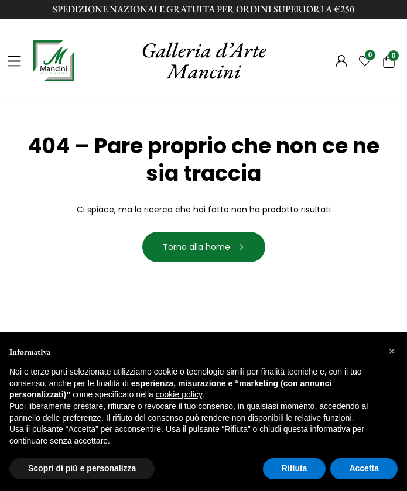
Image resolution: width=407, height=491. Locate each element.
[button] (391, 351)
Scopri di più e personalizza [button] (82, 468)
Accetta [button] (364, 468)
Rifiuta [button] (294, 468)
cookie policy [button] (179, 394)
